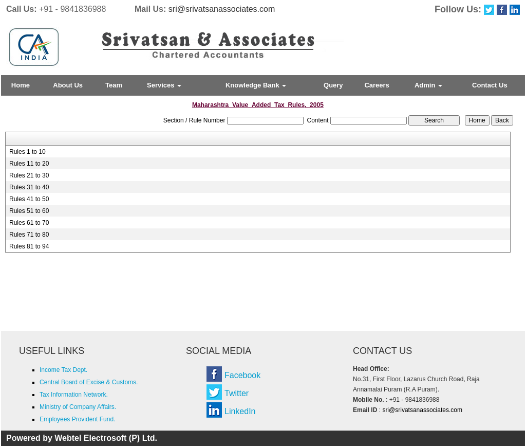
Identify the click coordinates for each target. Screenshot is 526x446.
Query (333, 85)
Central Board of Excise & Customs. (89, 382)
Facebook (242, 375)
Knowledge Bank (256, 85)
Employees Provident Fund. (77, 419)
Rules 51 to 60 (29, 211)
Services (164, 85)
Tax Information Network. (74, 394)
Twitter (236, 393)
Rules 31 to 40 (29, 187)
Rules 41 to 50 (29, 199)
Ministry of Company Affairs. (78, 407)
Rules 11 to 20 (29, 163)
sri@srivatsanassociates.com (221, 9)
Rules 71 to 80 (29, 234)
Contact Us (490, 85)
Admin (428, 85)
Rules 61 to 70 (29, 222)
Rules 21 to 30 (29, 175)
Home (20, 85)
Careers (376, 85)
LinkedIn (240, 411)
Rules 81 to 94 (29, 246)
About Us (68, 85)
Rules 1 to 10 (27, 151)
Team (113, 85)
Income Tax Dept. (63, 369)
